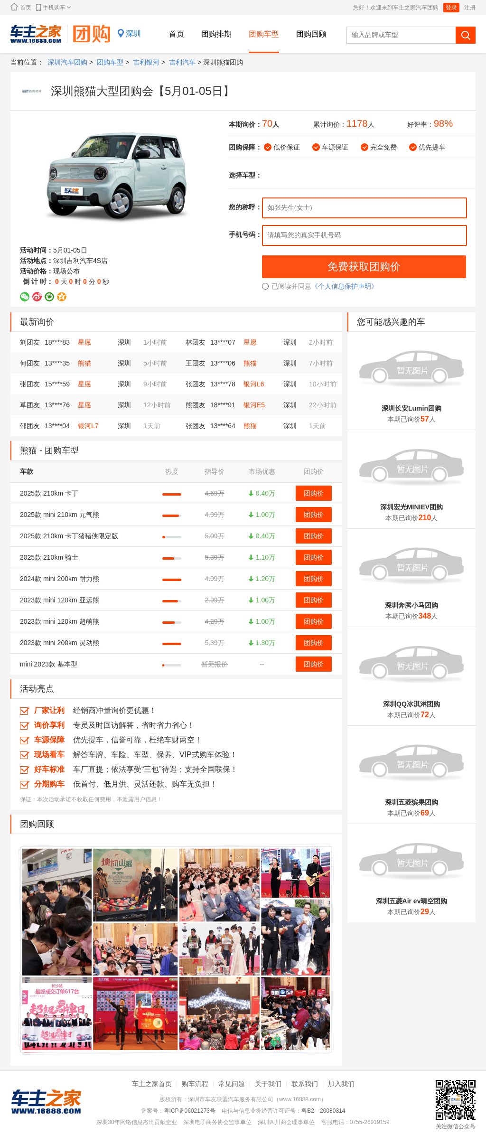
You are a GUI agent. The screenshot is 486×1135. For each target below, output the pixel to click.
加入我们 (341, 1083)
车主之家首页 (152, 1083)
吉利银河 (146, 62)
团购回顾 (311, 34)
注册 (470, 7)
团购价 (314, 493)
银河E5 (254, 405)
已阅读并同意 (286, 286)
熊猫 (84, 363)
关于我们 (268, 1083)
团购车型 (264, 34)
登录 (451, 7)
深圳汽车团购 (67, 62)
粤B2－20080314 (323, 1110)
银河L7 (88, 426)
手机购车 (53, 7)
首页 (20, 7)
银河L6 (253, 384)
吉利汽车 (182, 62)
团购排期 (216, 34)
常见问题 (231, 1083)
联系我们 (304, 1083)
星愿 (84, 342)
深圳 (133, 33)
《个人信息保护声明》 (344, 286)
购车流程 (195, 1083)
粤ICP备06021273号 (189, 1110)
